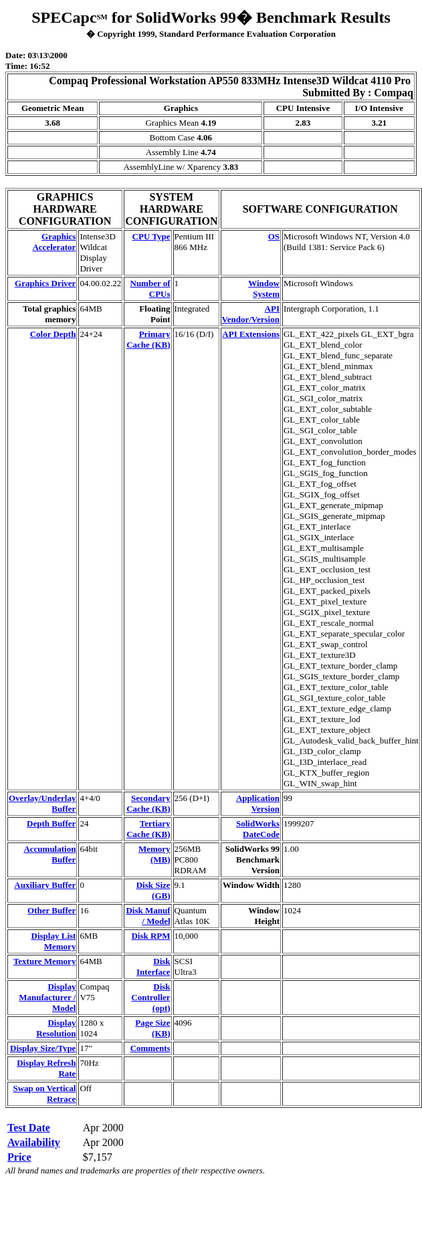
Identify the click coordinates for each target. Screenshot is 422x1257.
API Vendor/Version (251, 314)
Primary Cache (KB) (148, 339)
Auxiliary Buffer (45, 885)
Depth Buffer (51, 823)
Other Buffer (51, 910)
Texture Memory (44, 961)
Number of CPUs (150, 288)
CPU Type (151, 236)
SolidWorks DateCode (258, 828)
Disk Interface (153, 966)
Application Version (258, 803)
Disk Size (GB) (153, 890)
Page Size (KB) (152, 1028)
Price (19, 1157)
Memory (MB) (154, 854)
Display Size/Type (43, 1048)
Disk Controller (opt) (150, 997)
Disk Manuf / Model (148, 915)
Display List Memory (53, 941)
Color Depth (53, 334)
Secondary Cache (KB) (148, 803)
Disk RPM (150, 936)
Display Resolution (56, 1028)
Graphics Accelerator (54, 241)
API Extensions (251, 334)
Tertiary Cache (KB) (148, 828)
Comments (150, 1048)
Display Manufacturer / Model (47, 997)
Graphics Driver (45, 283)
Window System (264, 288)
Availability (33, 1142)
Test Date (28, 1127)
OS (274, 236)
